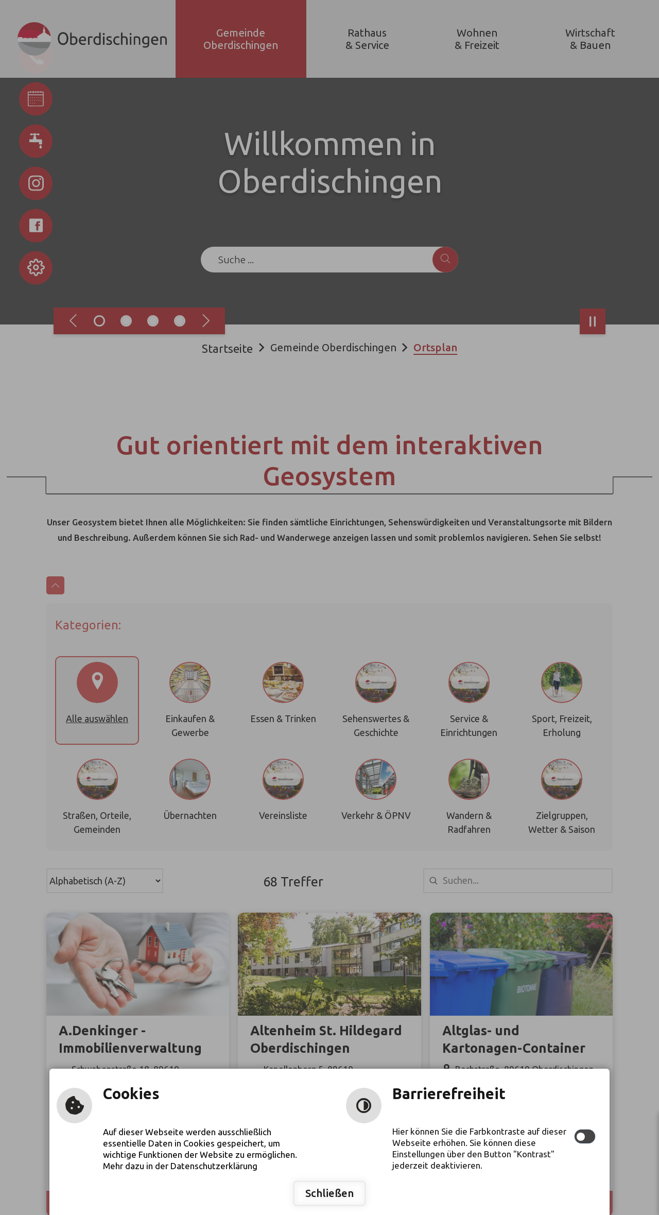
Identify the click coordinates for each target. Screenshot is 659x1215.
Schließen (329, 1193)
